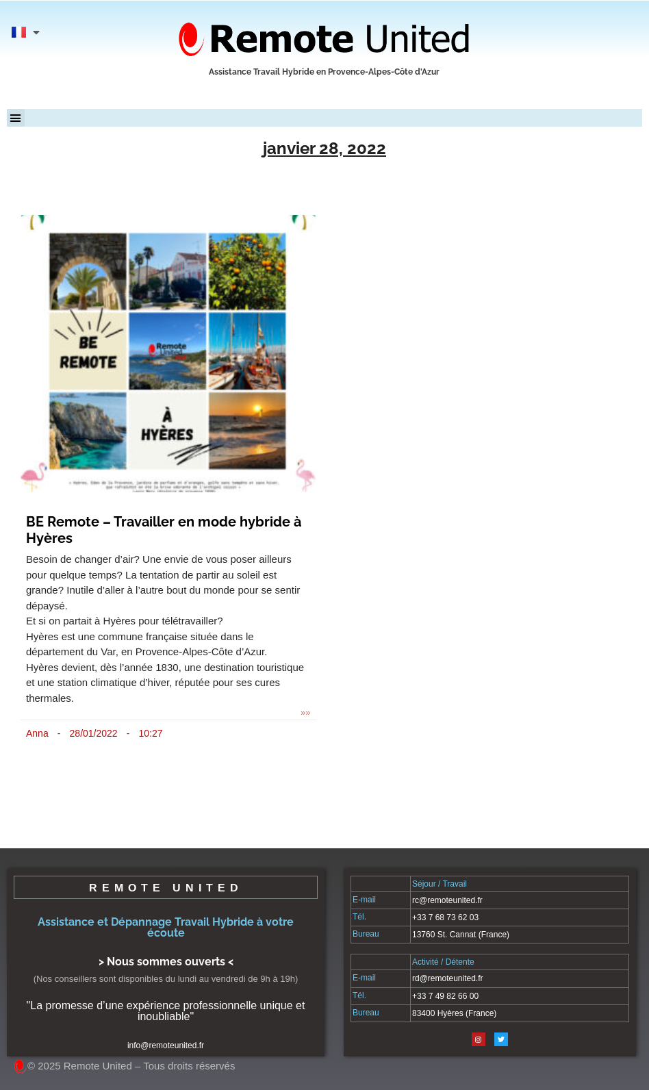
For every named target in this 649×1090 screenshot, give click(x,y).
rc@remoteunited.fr (447, 900)
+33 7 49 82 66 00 (445, 996)
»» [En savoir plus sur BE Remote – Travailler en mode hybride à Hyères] (305, 712)
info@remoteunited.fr (165, 1045)
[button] (16, 118)
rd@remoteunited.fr (447, 978)
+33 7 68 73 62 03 (445, 917)
